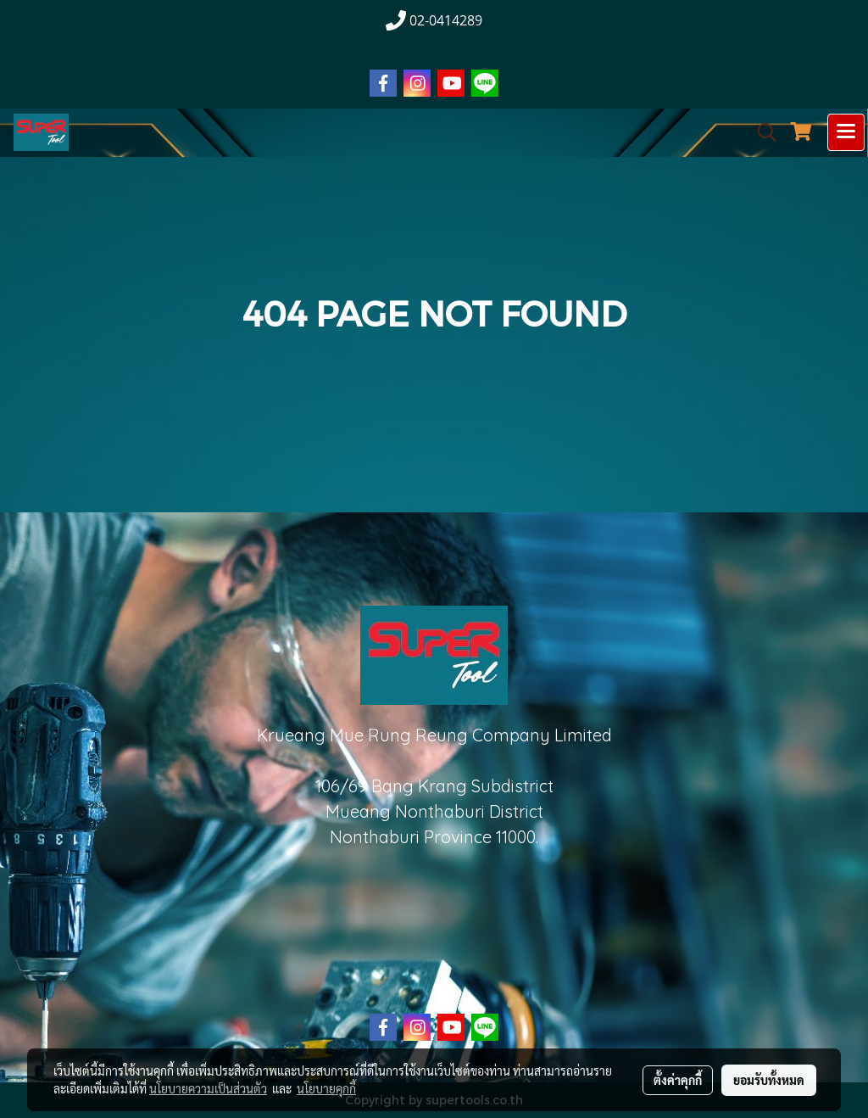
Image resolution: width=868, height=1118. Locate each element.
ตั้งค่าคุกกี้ (678, 1079)
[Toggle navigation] (846, 132)
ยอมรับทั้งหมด (768, 1079)
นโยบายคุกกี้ (326, 1088)
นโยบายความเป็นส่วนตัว (208, 1088)
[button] (761, 132)
